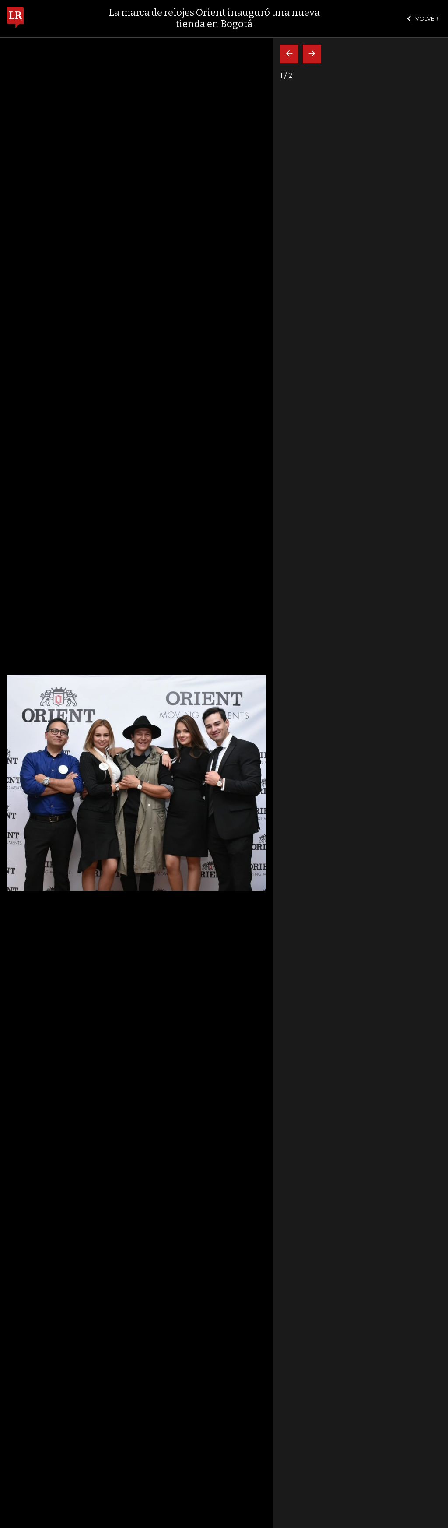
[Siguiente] (312, 54)
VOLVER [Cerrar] (422, 18)
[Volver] (289, 54)
